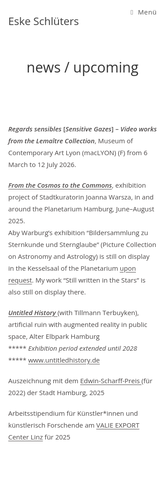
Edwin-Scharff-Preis (110, 380)
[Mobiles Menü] (144, 11)
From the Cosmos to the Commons (60, 185)
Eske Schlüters (43, 21)
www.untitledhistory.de (64, 360)
